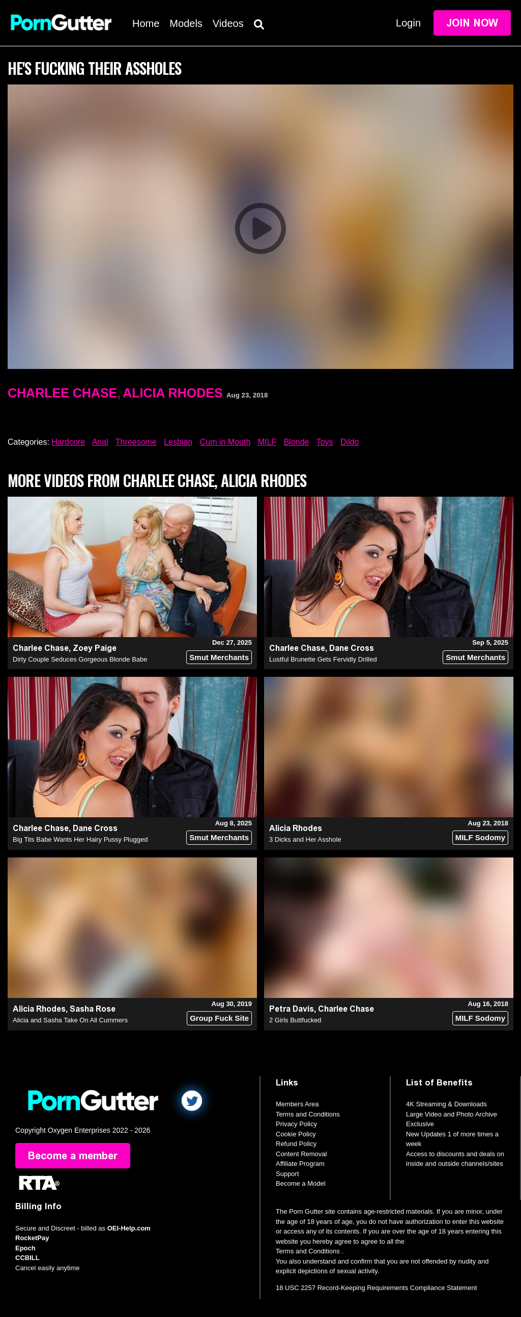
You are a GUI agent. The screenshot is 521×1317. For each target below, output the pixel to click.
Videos (228, 23)
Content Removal (301, 1154)
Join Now (472, 23)
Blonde (296, 442)
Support (287, 1174)
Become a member (73, 1156)
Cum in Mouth (225, 442)
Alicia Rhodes (172, 393)
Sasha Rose (92, 1009)
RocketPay (32, 1238)
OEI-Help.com (129, 1228)
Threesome (136, 442)
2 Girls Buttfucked (295, 1020)
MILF (267, 442)
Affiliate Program (300, 1163)
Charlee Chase (62, 393)
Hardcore (68, 442)
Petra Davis (291, 1009)
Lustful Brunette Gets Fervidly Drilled (323, 659)
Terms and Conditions (308, 1114)
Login (408, 22)
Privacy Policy (296, 1124)
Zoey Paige (95, 648)
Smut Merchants (219, 657)
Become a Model (301, 1183)
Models (185, 23)
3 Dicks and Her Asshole (305, 839)
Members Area (297, 1104)
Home (145, 23)
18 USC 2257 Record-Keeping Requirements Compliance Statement (376, 1288)
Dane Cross (351, 648)
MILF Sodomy (480, 837)
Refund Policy (296, 1144)
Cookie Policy (296, 1134)
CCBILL (27, 1258)
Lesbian (178, 442)
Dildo (349, 442)
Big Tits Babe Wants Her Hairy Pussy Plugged (80, 839)
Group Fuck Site (219, 1018)
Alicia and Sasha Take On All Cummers (70, 1020)
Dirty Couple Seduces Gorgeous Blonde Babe (80, 659)
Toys (324, 442)
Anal (100, 442)
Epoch (25, 1248)
